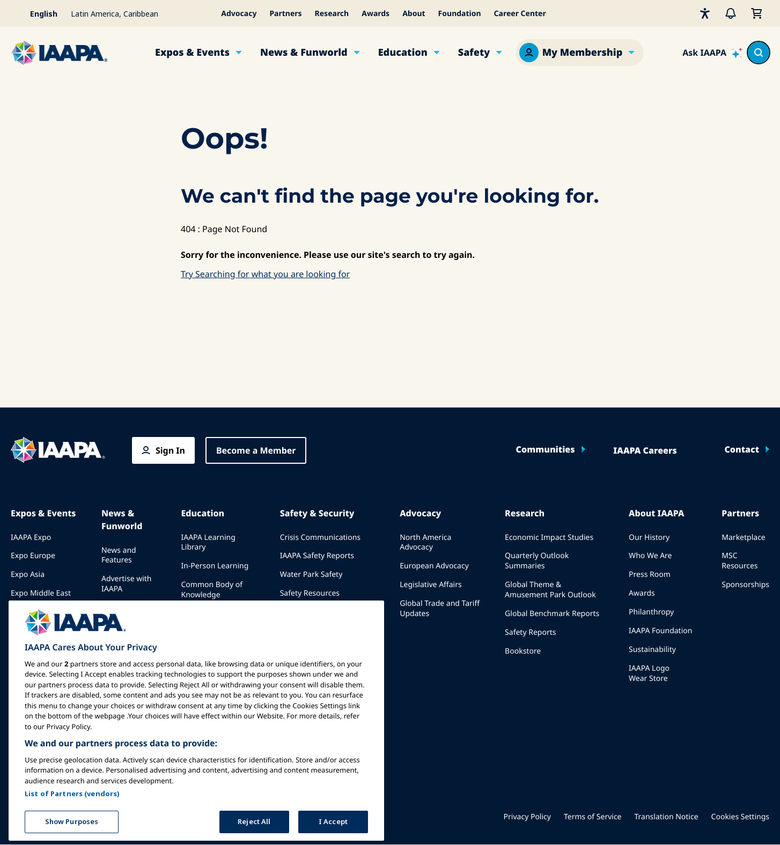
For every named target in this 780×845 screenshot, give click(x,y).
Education (403, 52)
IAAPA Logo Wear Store (649, 673)
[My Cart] (756, 13)
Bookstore (523, 651)
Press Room (650, 574)
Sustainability (652, 649)
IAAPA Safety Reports (317, 556)
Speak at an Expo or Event (41, 636)
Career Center (520, 14)
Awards (375, 14)
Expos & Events (192, 52)
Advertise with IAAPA (126, 584)
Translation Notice (666, 817)
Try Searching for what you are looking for (265, 274)
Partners (285, 14)
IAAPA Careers (644, 450)
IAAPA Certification (214, 614)
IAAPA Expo (31, 537)
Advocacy (238, 14)
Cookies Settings (740, 817)
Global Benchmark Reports (552, 614)
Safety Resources (310, 593)
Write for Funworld (118, 631)
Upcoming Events (41, 612)
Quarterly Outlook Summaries (537, 561)
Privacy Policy (527, 817)
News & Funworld (304, 52)
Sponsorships (745, 585)
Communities (545, 449)
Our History (649, 537)
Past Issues (121, 608)
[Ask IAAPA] (712, 52)
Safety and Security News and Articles (324, 636)
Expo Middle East (41, 593)
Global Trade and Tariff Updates (440, 608)
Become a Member (256, 450)
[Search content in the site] (758, 52)
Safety (474, 52)
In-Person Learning (214, 566)
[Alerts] (731, 13)
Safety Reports (530, 632)
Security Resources (313, 612)
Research (332, 14)
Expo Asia (28, 574)
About (413, 14)
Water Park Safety (311, 574)
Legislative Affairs (430, 585)
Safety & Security (317, 513)
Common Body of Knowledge (211, 590)
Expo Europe (33, 556)
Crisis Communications (320, 537)
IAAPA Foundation (660, 631)
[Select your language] (37, 13)
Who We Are (650, 556)
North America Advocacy (425, 542)
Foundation (459, 14)
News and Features (118, 555)
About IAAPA (656, 513)
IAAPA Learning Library (208, 542)
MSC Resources (739, 561)
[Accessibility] (705, 13)
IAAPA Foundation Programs (212, 637)
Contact (741, 449)
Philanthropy (651, 612)
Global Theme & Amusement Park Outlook (550, 590)
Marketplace (743, 537)
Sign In (170, 450)
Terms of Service (593, 817)
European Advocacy (434, 566)
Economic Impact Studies (549, 537)
